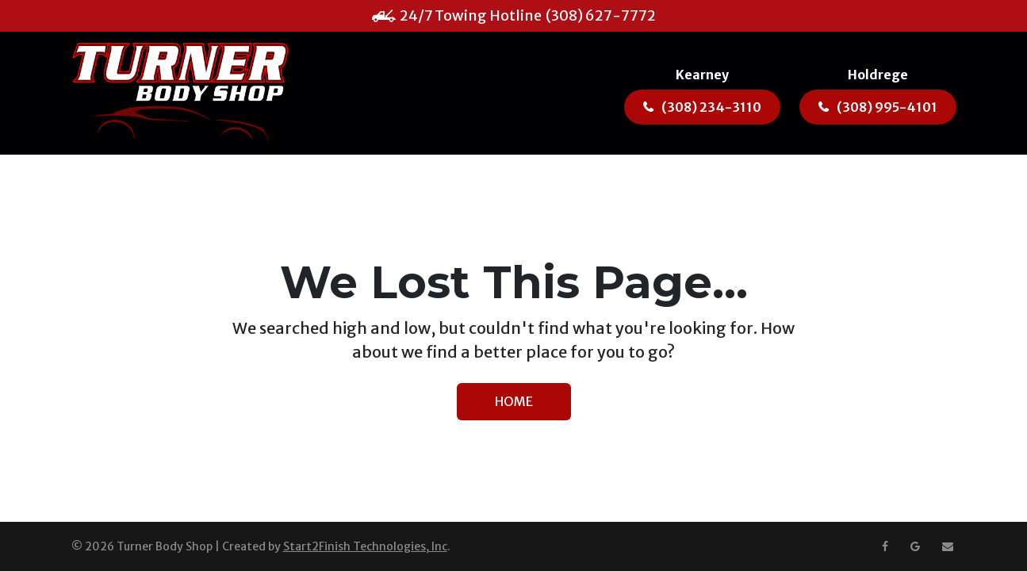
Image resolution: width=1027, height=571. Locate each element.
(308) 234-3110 (711, 107)
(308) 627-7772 (601, 15)
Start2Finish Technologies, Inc (365, 546)
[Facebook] (885, 546)
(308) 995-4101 (887, 107)
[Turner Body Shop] (180, 93)
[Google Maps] (915, 546)
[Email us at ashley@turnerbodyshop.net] (947, 546)
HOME (514, 401)
